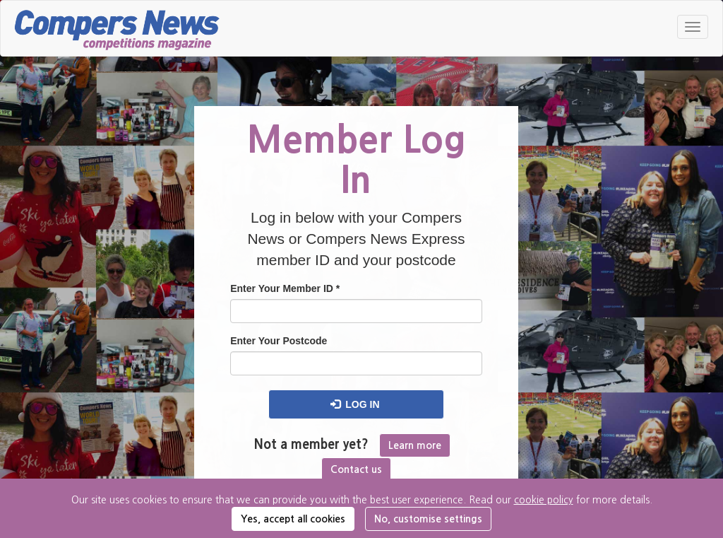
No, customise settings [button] (428, 519)
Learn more (414, 445)
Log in (355, 404)
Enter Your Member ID (285, 288)
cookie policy (543, 500)
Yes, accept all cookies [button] (293, 519)
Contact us (356, 469)
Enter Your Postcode (278, 340)
